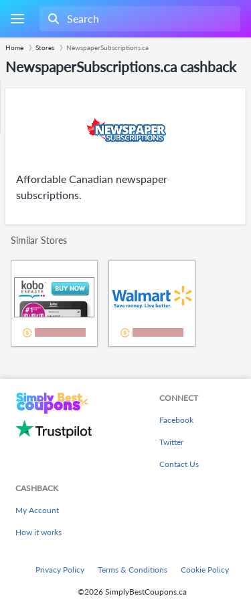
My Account (37, 510)
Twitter (171, 442)
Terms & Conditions (132, 570)
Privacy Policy (59, 570)
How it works (38, 532)
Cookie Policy (205, 570)
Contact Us (179, 464)
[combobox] (138, 19)
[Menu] (17, 19)
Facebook (176, 420)
